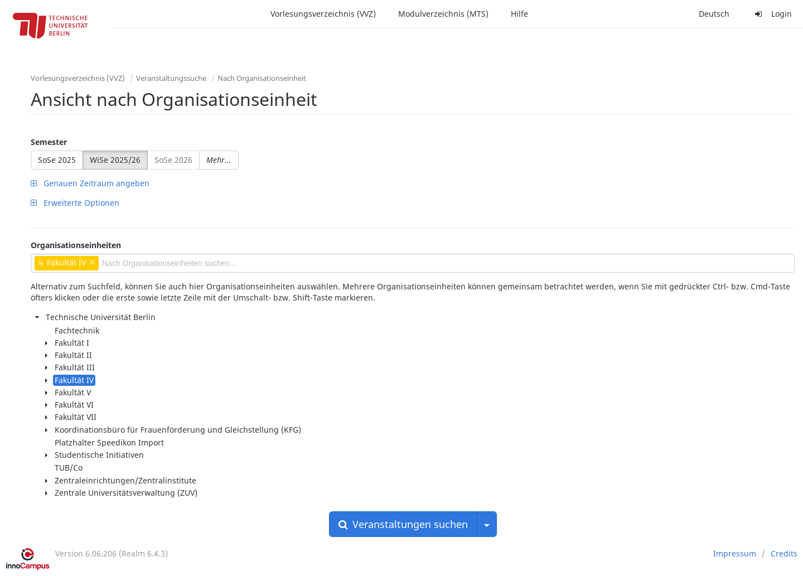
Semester (49, 142)
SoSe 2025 (57, 159)
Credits (784, 553)
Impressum (734, 553)
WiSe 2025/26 (115, 159)
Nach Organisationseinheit (261, 78)
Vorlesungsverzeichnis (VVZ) (323, 13)
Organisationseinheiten (76, 245)
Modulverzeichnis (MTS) (443, 13)
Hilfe (519, 13)
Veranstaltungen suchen (403, 524)
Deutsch (714, 13)
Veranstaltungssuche (171, 78)
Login (772, 13)
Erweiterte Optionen (75, 202)
